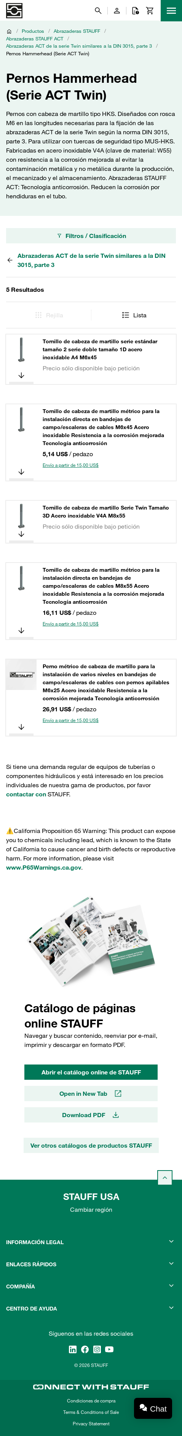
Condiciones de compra (91, 1400)
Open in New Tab (91, 1093)
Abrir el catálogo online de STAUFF (91, 1072)
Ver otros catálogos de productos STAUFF (91, 1145)
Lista (134, 315)
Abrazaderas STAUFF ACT (34, 38)
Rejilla (48, 315)
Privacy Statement (91, 1423)
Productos (33, 31)
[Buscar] (98, 10)
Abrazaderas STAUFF (77, 31)
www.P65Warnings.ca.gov (43, 867)
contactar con (26, 794)
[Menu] (171, 10)
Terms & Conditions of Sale (91, 1412)
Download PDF (91, 1114)
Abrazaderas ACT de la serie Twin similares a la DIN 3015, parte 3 (79, 46)
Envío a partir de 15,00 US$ (71, 465)
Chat (158, 1408)
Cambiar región (91, 1209)
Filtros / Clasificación (91, 236)
